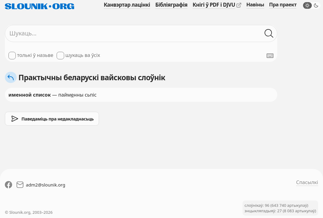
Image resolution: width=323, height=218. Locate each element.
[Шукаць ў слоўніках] (269, 33)
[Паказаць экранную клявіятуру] (270, 55)
